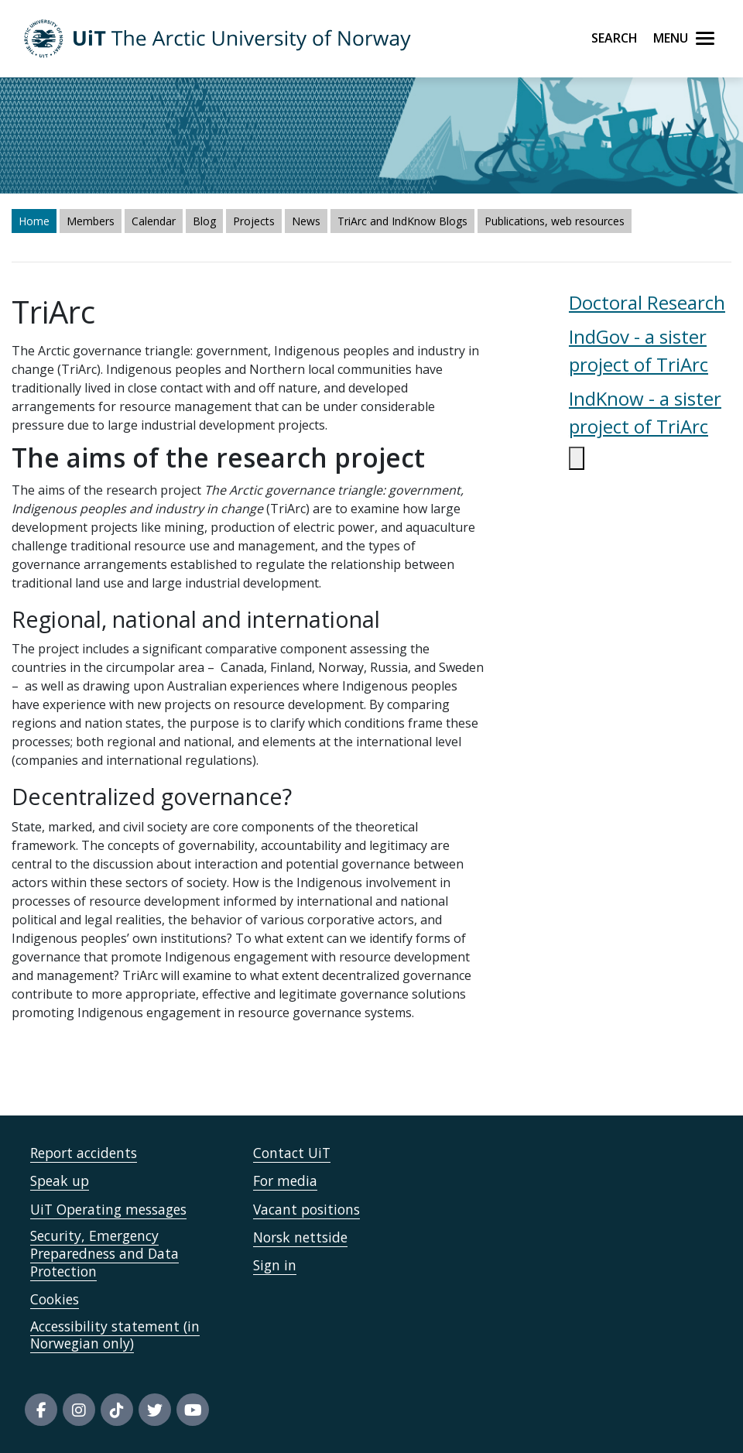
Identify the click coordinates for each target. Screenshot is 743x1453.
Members (91, 221)
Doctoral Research (647, 302)
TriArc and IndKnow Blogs (402, 221)
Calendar (154, 221)
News (306, 221)
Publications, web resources (554, 221)
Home (34, 221)
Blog (204, 221)
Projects (254, 221)
